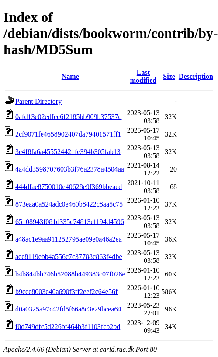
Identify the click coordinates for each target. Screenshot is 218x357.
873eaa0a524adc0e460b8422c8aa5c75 (69, 204)
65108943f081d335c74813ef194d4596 (69, 221)
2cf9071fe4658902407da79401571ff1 (68, 134)
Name (70, 76)
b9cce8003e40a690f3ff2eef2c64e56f (66, 291)
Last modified (143, 76)
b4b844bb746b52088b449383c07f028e (70, 274)
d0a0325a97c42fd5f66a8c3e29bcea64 (68, 309)
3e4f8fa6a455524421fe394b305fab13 (68, 151)
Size (169, 76)
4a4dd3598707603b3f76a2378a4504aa (69, 169)
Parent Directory (38, 101)
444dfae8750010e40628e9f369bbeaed (68, 186)
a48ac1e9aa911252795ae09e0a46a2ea (68, 239)
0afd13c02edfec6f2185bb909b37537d (68, 116)
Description (196, 76)
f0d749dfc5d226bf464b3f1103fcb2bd (67, 326)
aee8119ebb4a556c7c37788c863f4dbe (68, 256)
